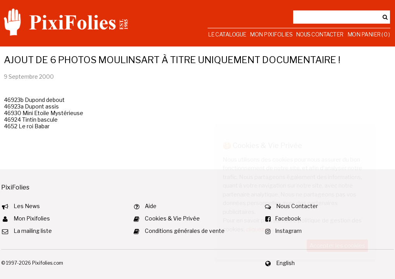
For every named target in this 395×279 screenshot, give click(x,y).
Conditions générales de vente (185, 230)
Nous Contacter (319, 34)
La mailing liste (33, 230)
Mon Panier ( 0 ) (368, 34)
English (285, 263)
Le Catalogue (227, 34)
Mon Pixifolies (271, 34)
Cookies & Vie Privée (172, 218)
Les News (27, 206)
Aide (150, 206)
